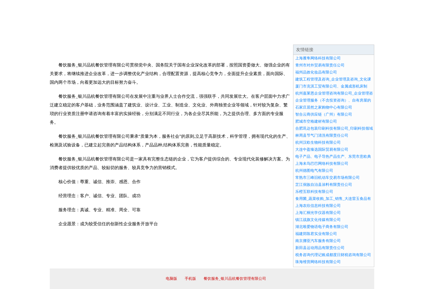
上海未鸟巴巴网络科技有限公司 (321, 164)
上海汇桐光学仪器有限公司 (318, 213)
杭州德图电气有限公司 (314, 171)
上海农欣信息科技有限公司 (318, 206)
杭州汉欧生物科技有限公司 (318, 142)
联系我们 (294, 38)
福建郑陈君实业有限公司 (316, 234)
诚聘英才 (261, 38)
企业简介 (99, 38)
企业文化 (132, 38)
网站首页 (67, 38)
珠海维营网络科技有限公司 (318, 262)
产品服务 (164, 38)
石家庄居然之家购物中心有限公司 (323, 107)
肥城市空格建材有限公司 (316, 121)
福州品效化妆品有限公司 (316, 72)
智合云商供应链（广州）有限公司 (323, 114)
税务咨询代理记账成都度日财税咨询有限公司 (333, 255)
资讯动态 (326, 38)
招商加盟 (229, 38)
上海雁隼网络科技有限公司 (318, 58)
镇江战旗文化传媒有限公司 (318, 220)
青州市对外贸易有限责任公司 (320, 65)
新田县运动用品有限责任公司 (320, 248)
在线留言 (359, 38)
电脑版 (171, 279)
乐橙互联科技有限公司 (314, 192)
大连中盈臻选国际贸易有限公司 (321, 149)
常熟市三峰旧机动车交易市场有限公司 (327, 178)
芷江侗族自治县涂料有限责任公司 (323, 185)
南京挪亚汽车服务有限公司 (318, 241)
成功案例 (197, 38)
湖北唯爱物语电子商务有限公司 (321, 227)
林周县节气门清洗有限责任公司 (321, 135)
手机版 (190, 279)
